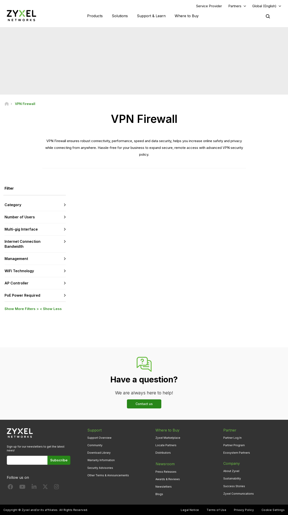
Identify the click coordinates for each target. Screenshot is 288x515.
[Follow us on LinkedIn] (34, 488)
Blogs (159, 493)
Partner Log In (232, 437)
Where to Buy (187, 16)
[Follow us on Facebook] (10, 488)
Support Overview (99, 437)
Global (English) (264, 6)
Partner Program (234, 445)
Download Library (99, 453)
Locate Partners (165, 445)
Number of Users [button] (20, 217)
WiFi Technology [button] (19, 271)
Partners (234, 6)
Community (94, 445)
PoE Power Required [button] (22, 295)
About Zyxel (231, 471)
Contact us (144, 404)
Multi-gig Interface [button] (21, 229)
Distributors (163, 453)
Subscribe (59, 460)
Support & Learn (151, 16)
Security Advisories (100, 468)
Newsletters (163, 486)
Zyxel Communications (238, 493)
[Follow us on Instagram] (56, 488)
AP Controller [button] (17, 283)
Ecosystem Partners (236, 453)
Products (95, 16)
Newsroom (164, 463)
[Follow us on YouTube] (22, 488)
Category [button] (13, 205)
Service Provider (209, 6)
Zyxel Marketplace (167, 437)
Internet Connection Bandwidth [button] (22, 244)
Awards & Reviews (167, 478)
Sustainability (232, 478)
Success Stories (234, 486)
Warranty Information (101, 460)
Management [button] (16, 259)
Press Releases (165, 471)
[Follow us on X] (45, 488)
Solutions (120, 16)
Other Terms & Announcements (108, 475)
